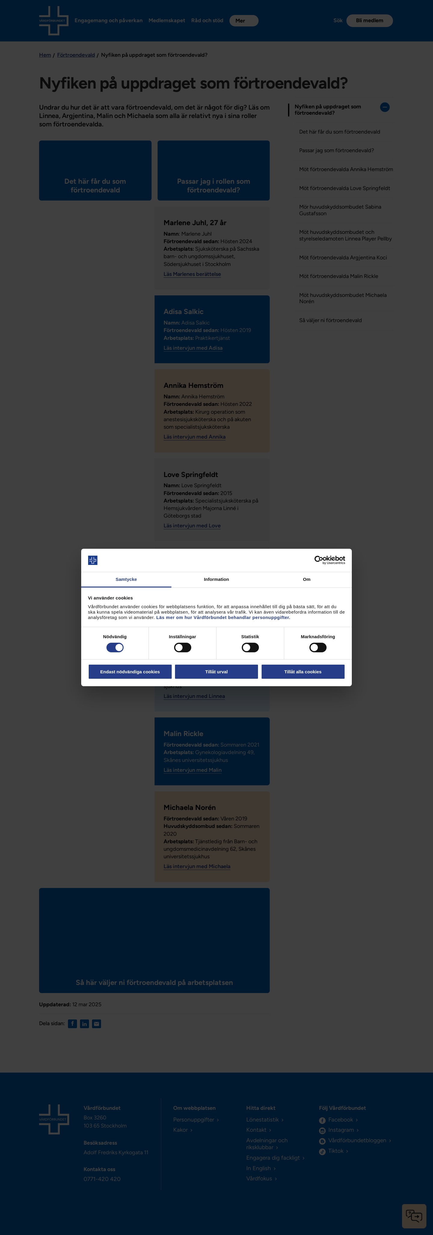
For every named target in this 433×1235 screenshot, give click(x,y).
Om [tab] (306, 579)
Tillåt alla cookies (303, 671)
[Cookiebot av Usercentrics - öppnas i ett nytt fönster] (319, 560)
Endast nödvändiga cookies (130, 671)
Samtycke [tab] (126, 579)
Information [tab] (216, 579)
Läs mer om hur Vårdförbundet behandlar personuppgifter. (223, 617)
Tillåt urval (216, 671)
